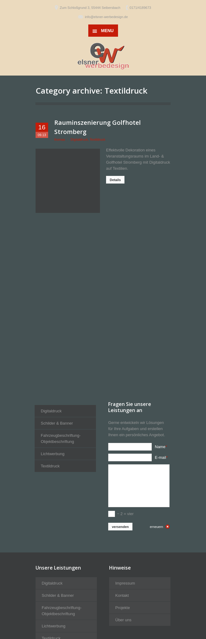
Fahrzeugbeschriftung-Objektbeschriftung (61, 438)
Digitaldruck (79, 139)
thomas (59, 139)
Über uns (123, 620)
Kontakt (122, 595)
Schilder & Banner (57, 423)
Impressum (125, 583)
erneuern (156, 527)
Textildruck (97, 139)
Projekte (122, 607)
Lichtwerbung (52, 453)
